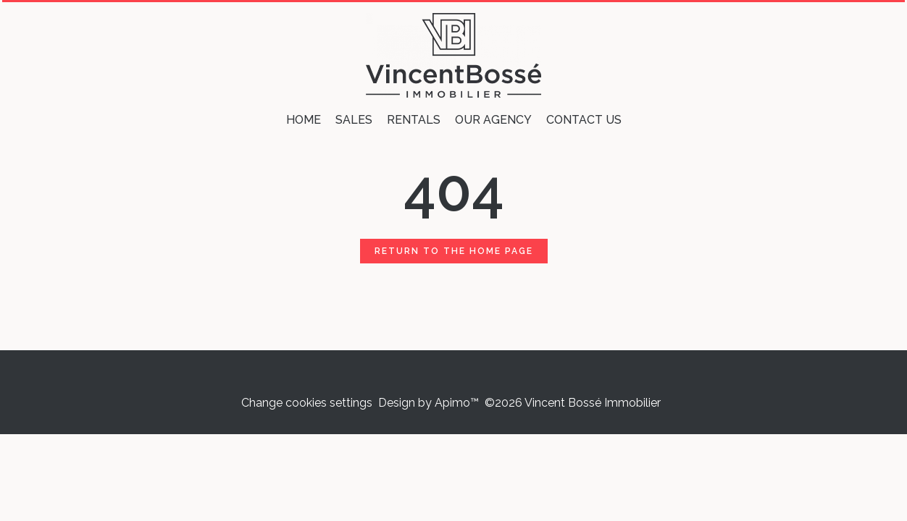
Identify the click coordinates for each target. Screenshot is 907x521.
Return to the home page (454, 251)
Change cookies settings (306, 403)
